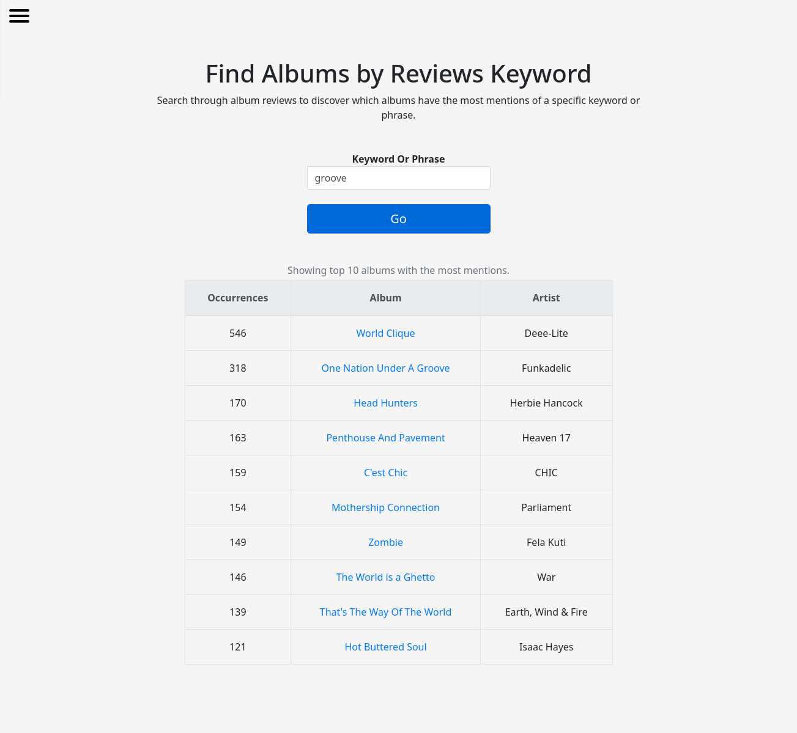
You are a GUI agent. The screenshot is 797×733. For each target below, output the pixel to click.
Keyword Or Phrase (398, 159)
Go (398, 218)
